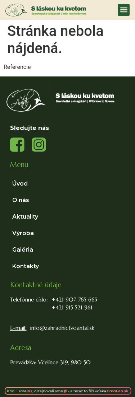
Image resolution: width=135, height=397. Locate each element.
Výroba (24, 233)
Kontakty (25, 266)
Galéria (22, 249)
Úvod (20, 183)
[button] (124, 10)
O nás (20, 200)
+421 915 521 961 (72, 307)
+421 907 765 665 (74, 299)
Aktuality (25, 216)
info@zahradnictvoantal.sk (62, 327)
